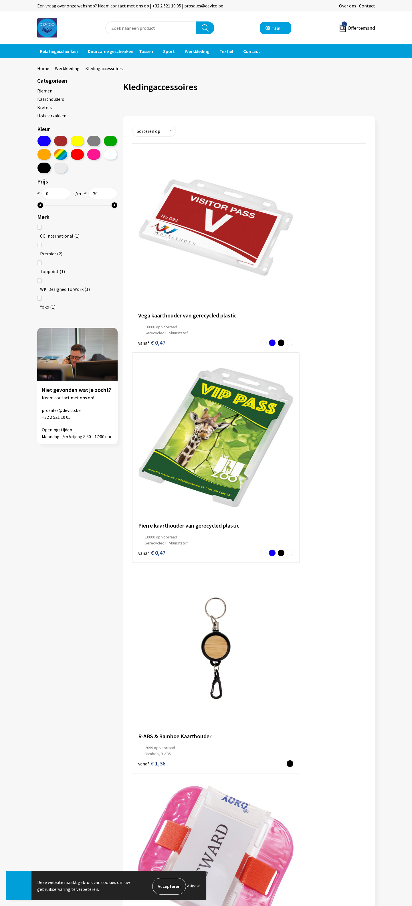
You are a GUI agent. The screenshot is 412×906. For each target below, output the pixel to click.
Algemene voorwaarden (320, 794)
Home (43, 68)
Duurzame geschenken (110, 51)
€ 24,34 (231, 725)
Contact (367, 6)
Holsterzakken (51, 116)
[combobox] (150, 27)
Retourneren (225, 803)
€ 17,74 (224, 602)
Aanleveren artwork (148, 811)
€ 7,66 (229, 370)
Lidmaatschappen (147, 829)
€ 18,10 (153, 598)
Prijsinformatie (144, 803)
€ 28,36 (153, 710)
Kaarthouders (50, 99)
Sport (169, 51)
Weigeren (193, 886)
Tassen (146, 51)
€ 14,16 (231, 485)
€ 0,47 (151, 251)
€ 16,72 (146, 480)
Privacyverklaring (314, 803)
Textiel (226, 51)
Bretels (44, 107)
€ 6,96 (307, 365)
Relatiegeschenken (59, 51)
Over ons (347, 6)
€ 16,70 (309, 604)
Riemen (44, 91)
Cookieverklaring (313, 811)
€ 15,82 (309, 485)
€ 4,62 (146, 369)
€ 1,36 (307, 251)
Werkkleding (197, 51)
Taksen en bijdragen (149, 820)
